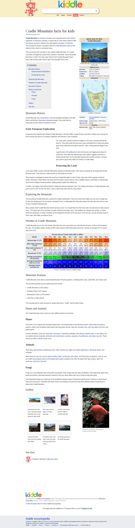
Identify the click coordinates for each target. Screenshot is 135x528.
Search (96, 11)
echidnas (29, 352)
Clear (92, 10)
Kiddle (27, 525)
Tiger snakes (91, 359)
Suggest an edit (87, 508)
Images (63, 15)
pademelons (84, 350)
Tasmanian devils (95, 350)
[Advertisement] (67, 22)
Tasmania (103, 117)
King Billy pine (83, 336)
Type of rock (83, 123)
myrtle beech (60, 336)
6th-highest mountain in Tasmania (99, 76)
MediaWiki (55, 523)
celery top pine (97, 336)
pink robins (74, 356)
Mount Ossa (48, 215)
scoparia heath (89, 333)
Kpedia (76, 15)
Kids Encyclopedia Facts (33, 34)
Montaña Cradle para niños (49, 459)
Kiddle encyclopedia (43, 498)
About (40, 525)
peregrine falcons (41, 359)
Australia (91, 118)
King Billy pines (72, 152)
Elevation (82, 69)
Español (82, 15)
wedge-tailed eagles (57, 359)
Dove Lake (94, 65)
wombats (40, 350)
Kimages (69, 15)
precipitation (37, 256)
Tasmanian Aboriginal (46, 120)
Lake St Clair (39, 189)
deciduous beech (82, 324)
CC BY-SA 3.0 (45, 521)
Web (58, 15)
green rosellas (52, 356)
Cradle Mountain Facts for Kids (36, 504)
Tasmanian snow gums (53, 333)
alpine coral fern (100, 327)
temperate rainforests (45, 336)
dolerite (91, 123)
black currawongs (64, 356)
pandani (68, 336)
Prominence (83, 71)
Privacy (47, 525)
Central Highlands (94, 117)
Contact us (54, 525)
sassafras (75, 336)
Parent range (83, 121)
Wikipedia (28, 523)
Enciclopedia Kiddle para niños (69, 525)
